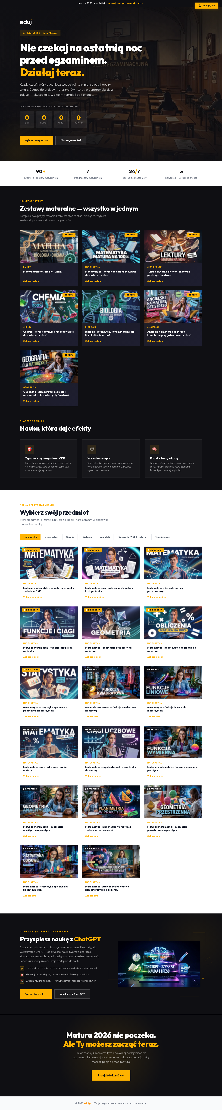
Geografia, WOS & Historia (134, 542)
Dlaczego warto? (72, 140)
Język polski (52, 542)
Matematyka (30, 542)
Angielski (106, 542)
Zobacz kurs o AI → (36, 999)
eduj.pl (87, 1104)
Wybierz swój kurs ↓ (37, 140)
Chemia (71, 542)
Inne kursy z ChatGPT (73, 999)
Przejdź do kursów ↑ (111, 1081)
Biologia (88, 542)
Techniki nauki (164, 542)
